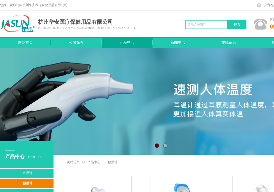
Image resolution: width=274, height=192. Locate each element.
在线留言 (228, 43)
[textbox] (206, 24)
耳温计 (27, 173)
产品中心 (127, 43)
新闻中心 (177, 43)
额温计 (112, 162)
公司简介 (76, 43)
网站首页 (25, 43)
